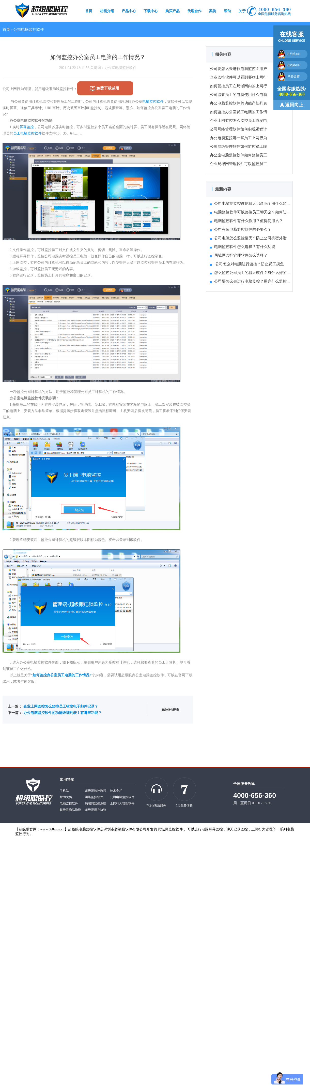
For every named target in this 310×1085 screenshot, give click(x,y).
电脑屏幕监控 (212, 829)
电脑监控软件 (153, 102)
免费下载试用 (107, 88)
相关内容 (223, 54)
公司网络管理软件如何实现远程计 (238, 129)
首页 (88, 11)
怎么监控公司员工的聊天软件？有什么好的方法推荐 (256, 273)
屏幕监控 (27, 127)
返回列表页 (170, 710)
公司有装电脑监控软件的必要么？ (240, 229)
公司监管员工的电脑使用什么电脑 (238, 95)
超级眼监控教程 (95, 791)
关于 (242, 11)
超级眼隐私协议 (70, 810)
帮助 (227, 11)
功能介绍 (107, 11)
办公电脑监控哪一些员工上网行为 (238, 138)
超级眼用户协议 (95, 810)
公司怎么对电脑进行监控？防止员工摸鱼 (247, 264)
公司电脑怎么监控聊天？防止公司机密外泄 (248, 238)
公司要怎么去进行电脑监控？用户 (238, 69)
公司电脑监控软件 (28, 29)
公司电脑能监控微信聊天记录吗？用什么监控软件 (254, 203)
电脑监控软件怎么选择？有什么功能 (242, 247)
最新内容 (223, 189)
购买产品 (172, 11)
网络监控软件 (94, 797)
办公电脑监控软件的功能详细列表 (238, 103)
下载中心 (151, 11)
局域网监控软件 (170, 829)
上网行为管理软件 (122, 803)
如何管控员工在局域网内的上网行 (238, 86)
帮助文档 (66, 797)
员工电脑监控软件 (27, 133)
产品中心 (129, 11)
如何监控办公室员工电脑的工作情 (238, 112)
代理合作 (194, 11)
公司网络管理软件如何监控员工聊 (238, 146)
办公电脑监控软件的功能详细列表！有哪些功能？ (62, 713)
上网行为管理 (262, 829)
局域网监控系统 (95, 803)
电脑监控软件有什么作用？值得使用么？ (246, 221)
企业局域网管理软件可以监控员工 (238, 164)
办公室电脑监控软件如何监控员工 (238, 155)
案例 (212, 11)
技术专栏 (116, 791)
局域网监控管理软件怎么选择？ (239, 255)
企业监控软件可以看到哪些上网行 (238, 77)
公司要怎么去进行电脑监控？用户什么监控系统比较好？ (259, 281)
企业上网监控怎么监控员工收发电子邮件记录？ (60, 706)
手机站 (64, 791)
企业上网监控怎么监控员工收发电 (238, 121)
